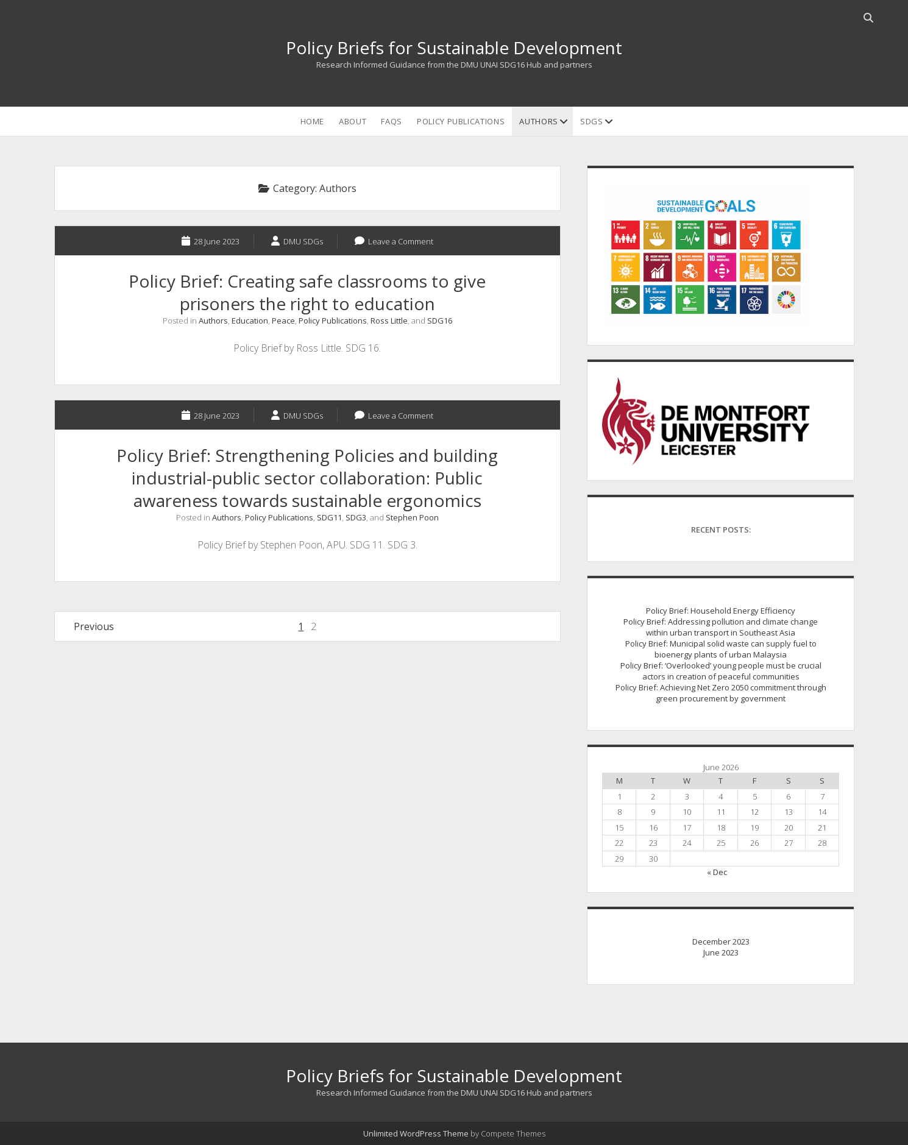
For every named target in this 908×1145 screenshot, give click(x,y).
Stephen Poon (412, 517)
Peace (283, 320)
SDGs (591, 121)
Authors (538, 121)
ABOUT (352, 121)
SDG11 (329, 517)
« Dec (717, 872)
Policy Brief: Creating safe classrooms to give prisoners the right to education (307, 292)
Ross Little (389, 320)
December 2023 (721, 941)
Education (250, 320)
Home (312, 121)
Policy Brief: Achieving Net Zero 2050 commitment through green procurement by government (720, 693)
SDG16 (439, 320)
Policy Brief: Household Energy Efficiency (720, 610)
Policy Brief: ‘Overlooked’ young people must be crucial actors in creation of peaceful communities (720, 671)
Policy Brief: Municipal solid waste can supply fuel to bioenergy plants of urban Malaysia (721, 649)
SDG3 (356, 517)
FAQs (391, 121)
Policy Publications (461, 121)
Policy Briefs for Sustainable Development (454, 47)
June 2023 (721, 952)
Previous (94, 626)
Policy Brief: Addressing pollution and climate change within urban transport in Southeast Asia (720, 627)
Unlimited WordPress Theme (416, 1133)
